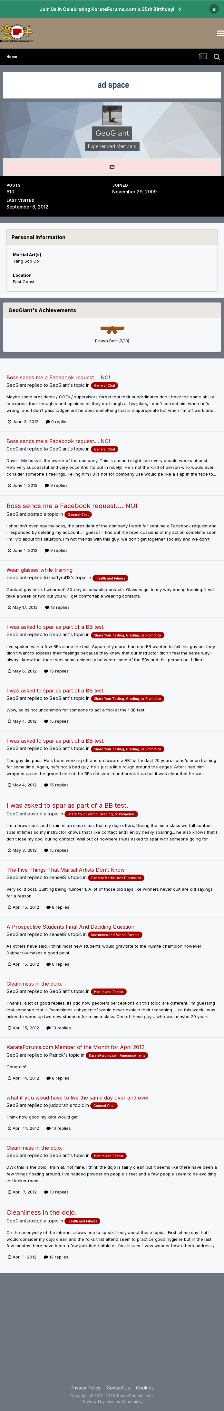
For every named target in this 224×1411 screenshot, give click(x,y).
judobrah (58, 1105)
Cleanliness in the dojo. (34, 983)
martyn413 (60, 577)
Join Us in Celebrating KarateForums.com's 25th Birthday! (107, 9)
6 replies (57, 964)
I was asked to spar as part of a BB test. (55, 627)
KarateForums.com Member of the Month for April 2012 (75, 1047)
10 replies (58, 1128)
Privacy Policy (86, 1387)
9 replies (57, 421)
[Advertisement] (112, 1333)
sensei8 (57, 877)
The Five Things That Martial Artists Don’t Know (65, 870)
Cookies (145, 1387)
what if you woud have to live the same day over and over (77, 1097)
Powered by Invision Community (112, 1401)
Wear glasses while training (39, 570)
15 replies (56, 670)
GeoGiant (16, 385)
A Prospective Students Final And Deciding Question (70, 927)
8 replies (57, 907)
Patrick (56, 1055)
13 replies (57, 607)
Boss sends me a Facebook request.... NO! (58, 377)
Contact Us (118, 1387)
